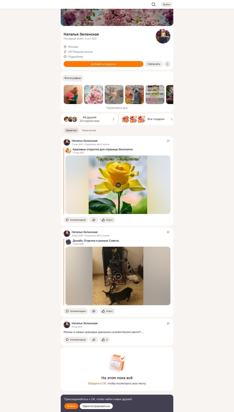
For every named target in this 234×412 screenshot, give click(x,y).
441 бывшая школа (80, 52)
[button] (72, 78)
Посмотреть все (117, 108)
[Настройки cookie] (33, 407)
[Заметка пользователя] (117, 327)
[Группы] (50, 18)
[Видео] (50, 34)
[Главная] (18, 18)
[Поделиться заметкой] (93, 220)
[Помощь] (18, 66)
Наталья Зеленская (81, 34)
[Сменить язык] (33, 392)
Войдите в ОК (97, 383)
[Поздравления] (34, 50)
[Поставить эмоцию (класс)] (107, 220)
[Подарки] (18, 50)
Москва (73, 47)
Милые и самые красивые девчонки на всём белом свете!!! (102, 332)
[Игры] (50, 50)
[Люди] (34, 34)
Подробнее (75, 56)
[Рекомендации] (34, 66)
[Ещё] (33, 384)
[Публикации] (18, 34)
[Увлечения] (34, 18)
